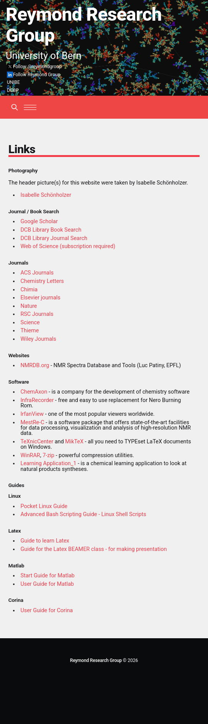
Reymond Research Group (96, 660)
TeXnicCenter (36, 441)
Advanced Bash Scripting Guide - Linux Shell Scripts (83, 514)
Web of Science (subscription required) (67, 246)
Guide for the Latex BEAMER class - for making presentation (93, 549)
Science (29, 322)
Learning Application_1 (48, 463)
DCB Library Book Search (50, 230)
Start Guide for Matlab (47, 575)
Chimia (29, 289)
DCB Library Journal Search (53, 238)
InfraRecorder (37, 400)
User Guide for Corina (46, 610)
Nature (28, 306)
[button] (30, 107)
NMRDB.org (34, 365)
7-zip (48, 455)
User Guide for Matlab (47, 584)
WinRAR (30, 455)
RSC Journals (36, 314)
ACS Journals (36, 273)
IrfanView (32, 414)
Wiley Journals (38, 339)
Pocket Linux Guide (43, 506)
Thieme (29, 330)
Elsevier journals (40, 297)
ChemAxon (33, 392)
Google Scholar (38, 221)
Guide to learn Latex (44, 541)
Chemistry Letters (42, 281)
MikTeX (74, 441)
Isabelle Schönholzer (45, 195)
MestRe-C (32, 422)
